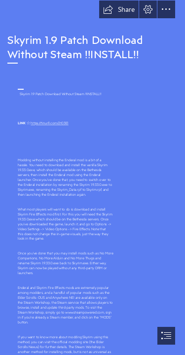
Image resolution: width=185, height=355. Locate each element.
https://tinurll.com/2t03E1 (49, 123)
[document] (92, 177)
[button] (119, 9)
